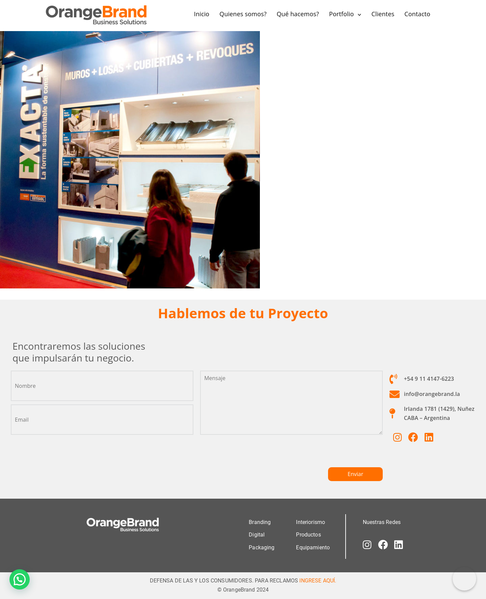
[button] (19, 579)
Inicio (202, 14)
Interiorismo (310, 522)
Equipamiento (313, 547)
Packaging (261, 547)
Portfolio (341, 14)
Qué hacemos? (298, 14)
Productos (308, 534)
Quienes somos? (243, 14)
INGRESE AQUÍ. (317, 580)
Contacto (417, 14)
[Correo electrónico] (464, 579)
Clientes (382, 14)
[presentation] (251, 454)
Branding (260, 522)
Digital (257, 534)
